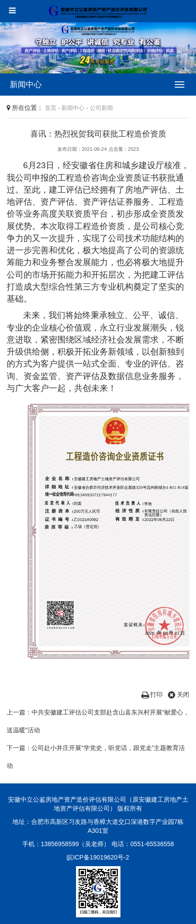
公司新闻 (101, 108)
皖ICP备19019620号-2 (98, 857)
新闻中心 (72, 108)
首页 (50, 108)
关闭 (178, 694)
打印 (152, 694)
